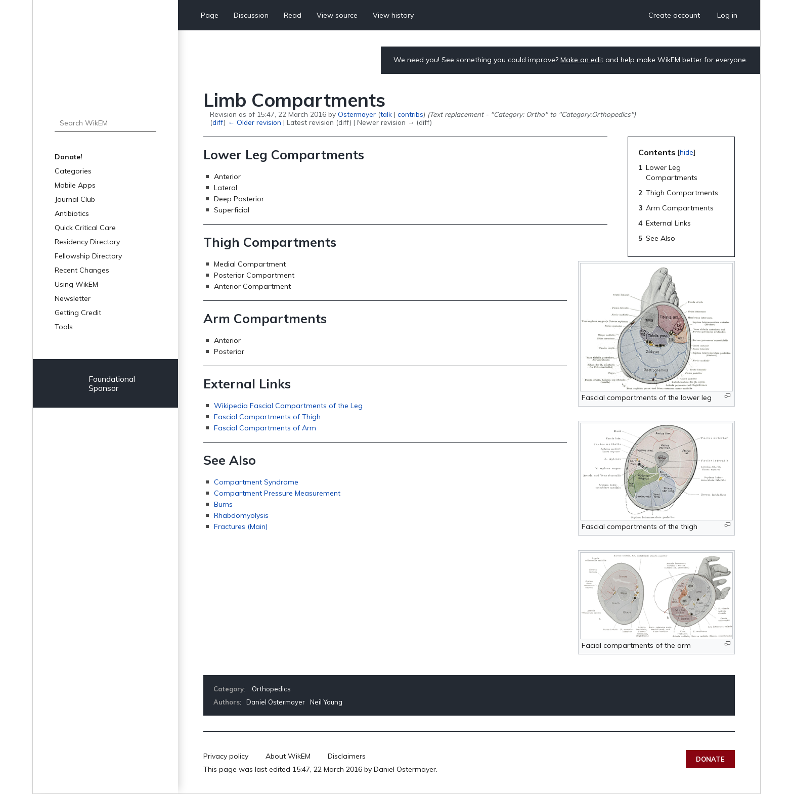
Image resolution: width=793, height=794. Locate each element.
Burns (223, 504)
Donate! (68, 156)
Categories (73, 170)
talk (386, 114)
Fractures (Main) (241, 526)
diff (218, 122)
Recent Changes (82, 270)
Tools (64, 326)
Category (228, 689)
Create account (674, 15)
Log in (727, 15)
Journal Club (75, 199)
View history (393, 15)
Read (292, 15)
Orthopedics (271, 689)
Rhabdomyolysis (241, 515)
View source (337, 15)
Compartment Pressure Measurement (277, 493)
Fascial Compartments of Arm (265, 427)
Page (209, 15)
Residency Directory (87, 241)
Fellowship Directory (88, 255)
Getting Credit (78, 312)
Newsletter (73, 298)
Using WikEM (76, 284)
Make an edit (581, 59)
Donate (710, 759)
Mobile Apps (75, 185)
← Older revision (254, 122)
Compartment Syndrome (256, 482)
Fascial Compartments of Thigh (267, 416)
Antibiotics (72, 213)
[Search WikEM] (105, 122)
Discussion (251, 15)
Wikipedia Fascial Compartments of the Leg (288, 405)
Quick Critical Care (85, 227)
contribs (410, 114)
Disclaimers (347, 756)
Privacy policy (225, 756)
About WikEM (288, 756)
